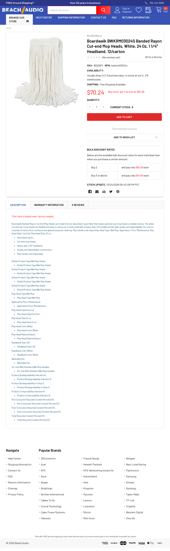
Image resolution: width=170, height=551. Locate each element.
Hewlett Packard (92, 467)
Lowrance (88, 509)
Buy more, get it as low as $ (126, 94)
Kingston (88, 491)
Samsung (131, 479)
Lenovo (87, 503)
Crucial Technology (51, 509)
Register (123, 13)
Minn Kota (88, 521)
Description (18, 207)
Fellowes (46, 521)
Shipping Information (71, 20)
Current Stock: (121, 110)
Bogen (44, 485)
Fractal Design (91, 461)
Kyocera (87, 497)
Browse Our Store (16, 22)
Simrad (130, 485)
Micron (87, 515)
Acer (43, 467)
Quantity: (93, 102)
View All (130, 521)
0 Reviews (78, 207)
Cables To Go (48, 503)
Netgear (130, 461)
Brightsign (46, 491)
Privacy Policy (16, 497)
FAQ (114, 20)
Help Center (44, 20)
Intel (85, 485)
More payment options (124, 131)
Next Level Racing (136, 467)
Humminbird (90, 479)
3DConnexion (48, 461)
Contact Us (98, 20)
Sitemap (12, 491)
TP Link (130, 503)
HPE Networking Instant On (98, 473)
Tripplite (130, 509)
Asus (43, 479)
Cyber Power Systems (53, 515)
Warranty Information (49, 207)
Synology (131, 491)
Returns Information (135, 20)
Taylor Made (132, 497)
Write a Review (153, 59)
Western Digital (134, 515)
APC (43, 473)
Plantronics (132, 473)
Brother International (52, 497)
